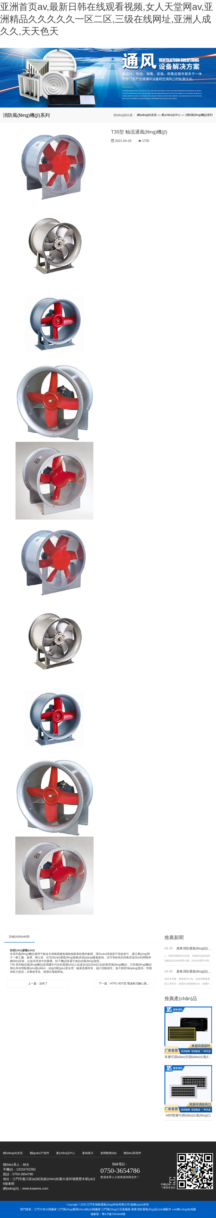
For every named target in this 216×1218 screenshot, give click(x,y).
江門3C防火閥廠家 (45, 1209)
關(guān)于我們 (39, 1153)
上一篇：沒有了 (38, 983)
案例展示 (87, 1153)
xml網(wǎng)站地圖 (184, 1209)
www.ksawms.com (35, 1188)
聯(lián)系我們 (132, 1153)
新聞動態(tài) (108, 1153)
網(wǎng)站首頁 (147, 114)
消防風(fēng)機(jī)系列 (199, 114)
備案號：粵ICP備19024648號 (108, 1214)
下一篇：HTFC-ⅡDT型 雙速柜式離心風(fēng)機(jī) (125, 983)
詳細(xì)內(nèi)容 (19, 936)
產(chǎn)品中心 (171, 114)
